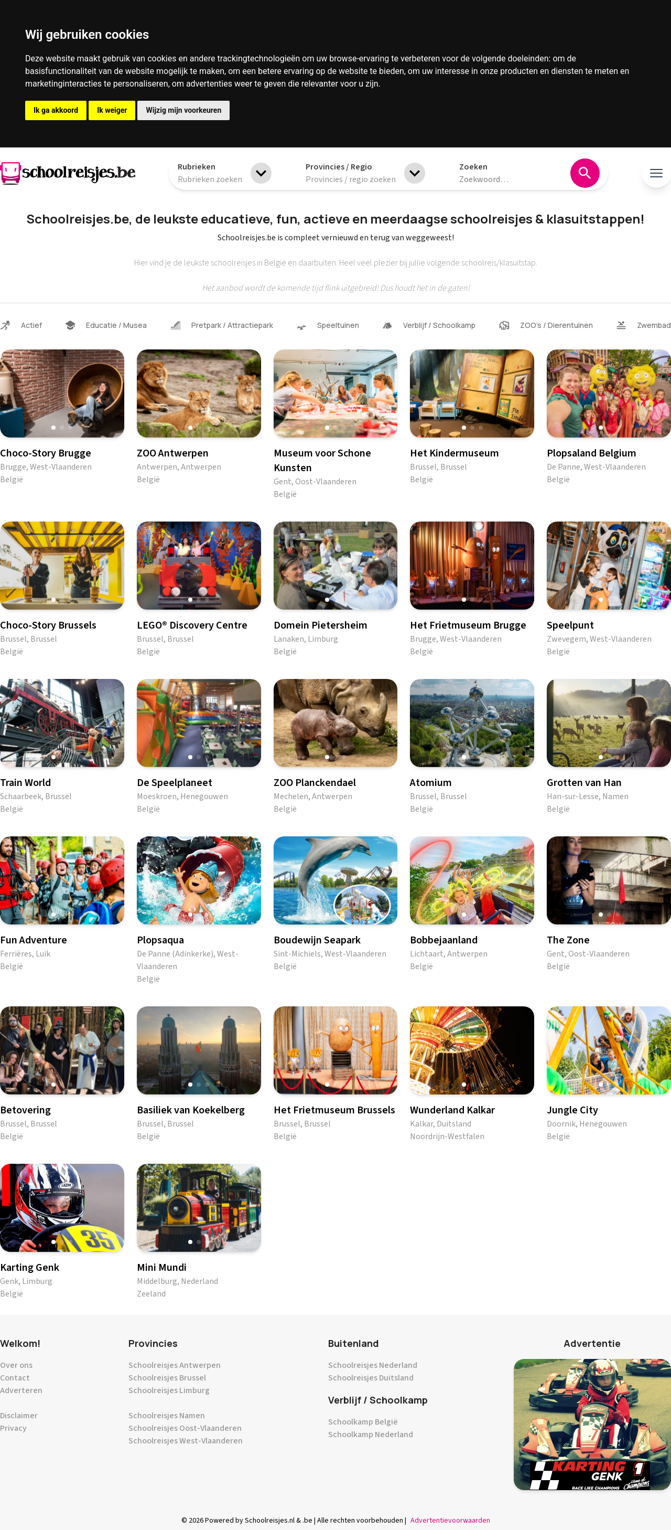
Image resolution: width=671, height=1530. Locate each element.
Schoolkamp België (363, 1422)
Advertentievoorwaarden (450, 1520)
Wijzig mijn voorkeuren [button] (183, 110)
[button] (53, 428)
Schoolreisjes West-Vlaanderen (185, 1441)
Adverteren (21, 1390)
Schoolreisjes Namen (166, 1415)
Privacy (13, 1428)
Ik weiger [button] (112, 110)
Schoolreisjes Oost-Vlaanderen (185, 1428)
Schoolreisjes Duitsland (371, 1378)
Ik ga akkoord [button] (56, 110)
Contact (15, 1378)
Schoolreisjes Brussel (167, 1378)
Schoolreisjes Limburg (169, 1390)
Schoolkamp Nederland (370, 1434)
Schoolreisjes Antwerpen (174, 1365)
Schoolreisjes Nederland (372, 1365)
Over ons (16, 1365)
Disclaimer (19, 1415)
